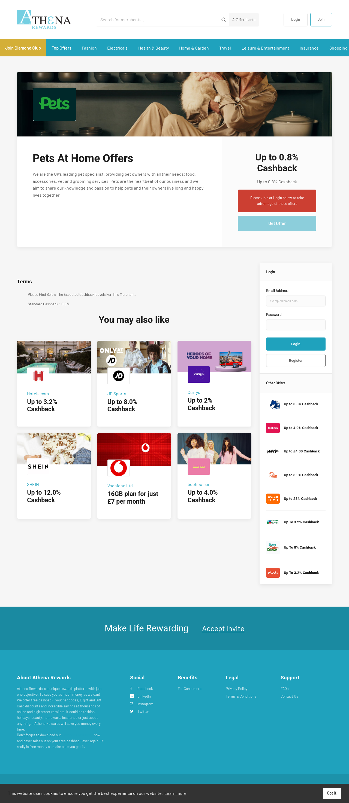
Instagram (141, 704)
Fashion (89, 47)
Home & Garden (194, 47)
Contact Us (289, 696)
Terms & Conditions (241, 696)
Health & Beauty (153, 47)
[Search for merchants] (157, 19)
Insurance (309, 47)
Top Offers (61, 47)
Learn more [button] (175, 793)
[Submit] (224, 19)
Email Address (277, 290)
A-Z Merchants (243, 19)
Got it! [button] (332, 793)
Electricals (117, 47)
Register (296, 360)
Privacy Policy (236, 688)
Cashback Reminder (77, 735)
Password (273, 314)
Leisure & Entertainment (265, 47)
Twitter (139, 711)
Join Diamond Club (23, 47)
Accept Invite (223, 628)
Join (321, 19)
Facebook (141, 688)
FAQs (284, 688)
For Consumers (189, 688)
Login (295, 19)
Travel (225, 47)
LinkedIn (140, 696)
